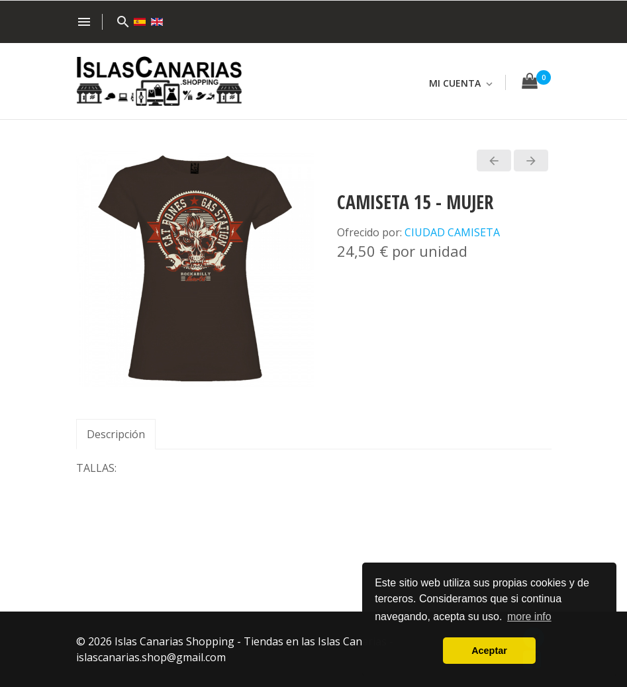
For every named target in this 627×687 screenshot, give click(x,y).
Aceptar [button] (489, 650)
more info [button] (529, 616)
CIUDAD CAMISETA (452, 232)
